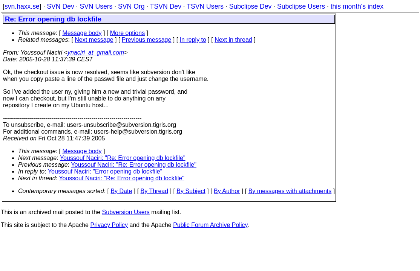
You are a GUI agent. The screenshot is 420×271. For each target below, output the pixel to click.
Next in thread (233, 40)
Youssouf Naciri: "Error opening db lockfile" (105, 171)
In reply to (193, 40)
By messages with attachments (290, 191)
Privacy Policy (109, 225)
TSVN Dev (165, 6)
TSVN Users (205, 6)
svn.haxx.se (22, 6)
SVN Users (96, 6)
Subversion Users (126, 212)
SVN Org (131, 6)
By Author (227, 191)
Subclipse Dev (250, 6)
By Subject (190, 191)
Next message (94, 40)
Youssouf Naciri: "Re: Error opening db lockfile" (122, 158)
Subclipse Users (301, 6)
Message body (81, 33)
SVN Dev (60, 6)
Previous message (147, 40)
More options (127, 33)
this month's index (357, 6)
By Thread (155, 191)
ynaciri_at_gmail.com (95, 52)
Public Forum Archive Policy (210, 225)
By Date (121, 191)
